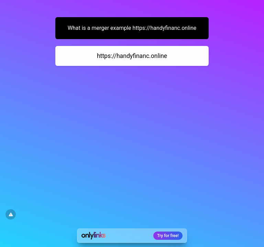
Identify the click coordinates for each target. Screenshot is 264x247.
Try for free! (168, 235)
